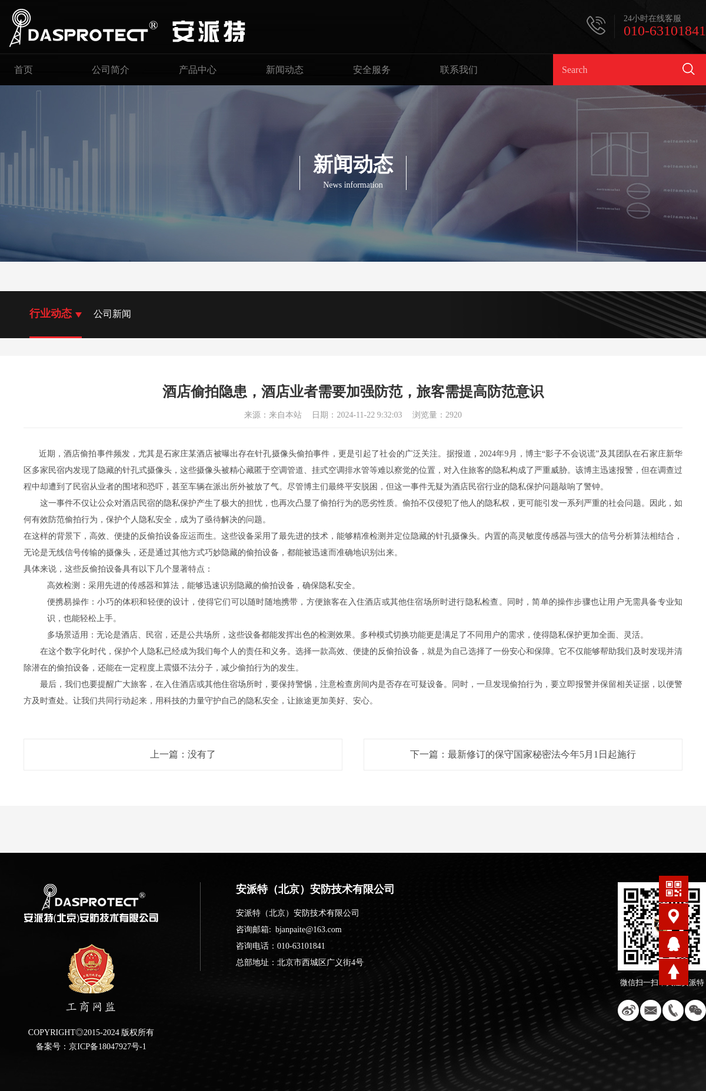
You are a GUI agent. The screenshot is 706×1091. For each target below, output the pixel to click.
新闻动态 (285, 70)
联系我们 (459, 70)
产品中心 (198, 70)
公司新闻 (112, 314)
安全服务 (372, 70)
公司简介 (110, 70)
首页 (23, 70)
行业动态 (50, 313)
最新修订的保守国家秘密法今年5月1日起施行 (542, 754)
